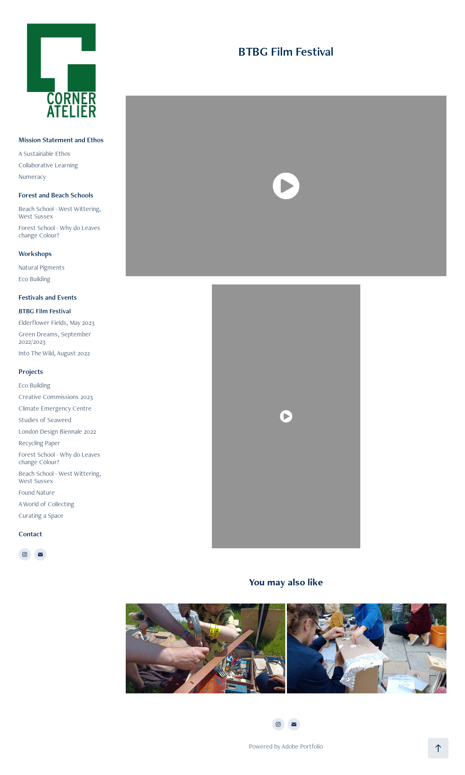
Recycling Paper (39, 443)
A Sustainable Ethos (44, 153)
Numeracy (32, 176)
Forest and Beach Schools (56, 195)
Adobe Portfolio (302, 746)
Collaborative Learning (48, 165)
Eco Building (34, 279)
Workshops (35, 253)
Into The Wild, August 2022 (54, 353)
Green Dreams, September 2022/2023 (55, 338)
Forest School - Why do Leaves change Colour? (59, 231)
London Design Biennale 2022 (57, 431)
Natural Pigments (42, 267)
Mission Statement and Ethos (61, 139)
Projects (31, 371)
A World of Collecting (46, 504)
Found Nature (37, 492)
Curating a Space (41, 515)
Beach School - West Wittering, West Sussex (60, 212)
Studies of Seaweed (45, 420)
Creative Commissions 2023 (56, 396)
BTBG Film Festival (45, 311)
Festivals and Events (48, 297)
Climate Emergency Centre (55, 408)
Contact (30, 533)
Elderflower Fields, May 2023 (56, 322)
